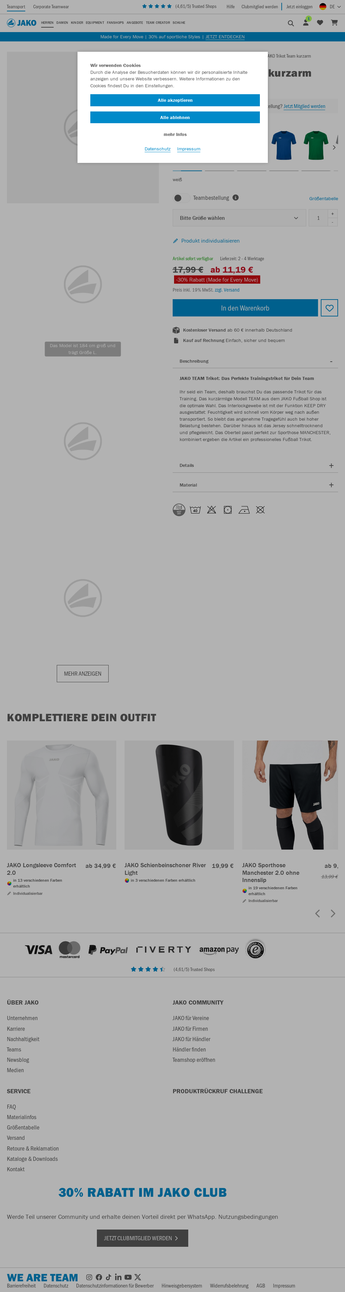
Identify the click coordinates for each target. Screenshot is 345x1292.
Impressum (188, 149)
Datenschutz (158, 149)
